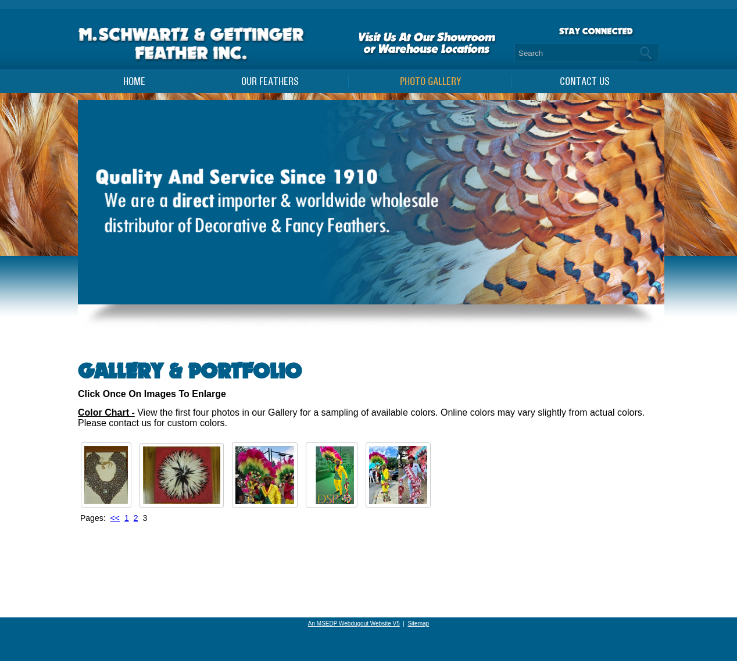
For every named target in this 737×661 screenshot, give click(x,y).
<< (115, 518)
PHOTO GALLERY (430, 81)
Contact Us (585, 81)
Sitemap (418, 623)
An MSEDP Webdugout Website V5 (354, 623)
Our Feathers (270, 81)
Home (134, 81)
